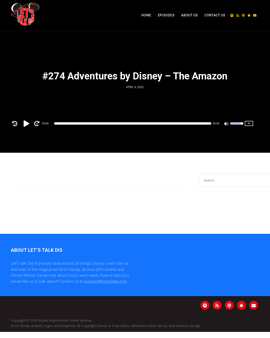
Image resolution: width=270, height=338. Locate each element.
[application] (132, 123)
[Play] (27, 123)
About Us (189, 15)
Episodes (166, 15)
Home (146, 15)
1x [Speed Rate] (249, 123)
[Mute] (226, 124)
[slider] (133, 123)
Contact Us (215, 15)
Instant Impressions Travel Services (65, 320)
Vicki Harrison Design (184, 325)
